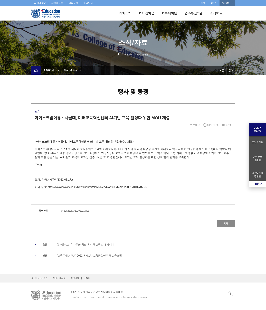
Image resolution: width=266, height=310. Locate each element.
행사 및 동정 (142, 54)
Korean (225, 3)
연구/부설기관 (193, 13)
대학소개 (125, 13)
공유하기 (222, 70)
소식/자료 (216, 13)
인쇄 (230, 70)
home (36, 70)
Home (202, 3)
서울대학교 (40, 3)
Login (213, 3)
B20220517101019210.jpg (76, 210)
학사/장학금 (146, 13)
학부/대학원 (169, 13)
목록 (225, 223)
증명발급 (88, 3)
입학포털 (73, 3)
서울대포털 (57, 3)
